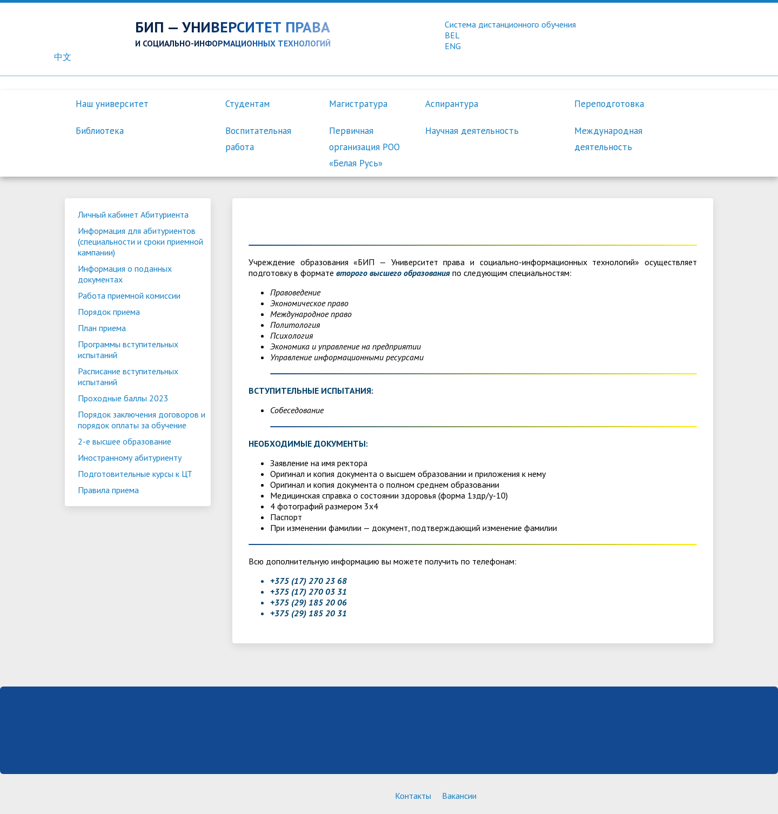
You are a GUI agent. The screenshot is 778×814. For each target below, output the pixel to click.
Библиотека (100, 131)
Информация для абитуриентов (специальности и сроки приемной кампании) (140, 241)
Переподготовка (609, 104)
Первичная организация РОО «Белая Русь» (364, 147)
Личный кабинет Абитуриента (133, 214)
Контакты (413, 795)
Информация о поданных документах (125, 274)
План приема (102, 327)
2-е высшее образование (124, 441)
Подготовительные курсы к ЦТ (135, 473)
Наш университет (112, 104)
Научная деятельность (472, 131)
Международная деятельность (608, 139)
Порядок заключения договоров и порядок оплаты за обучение (141, 419)
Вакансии (459, 795)
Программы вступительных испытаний (128, 349)
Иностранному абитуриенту (130, 457)
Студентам (247, 104)
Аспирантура (451, 104)
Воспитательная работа (258, 139)
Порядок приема (109, 311)
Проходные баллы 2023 (123, 398)
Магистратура (358, 104)
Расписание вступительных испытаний (128, 376)
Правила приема (108, 490)
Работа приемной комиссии (129, 295)
